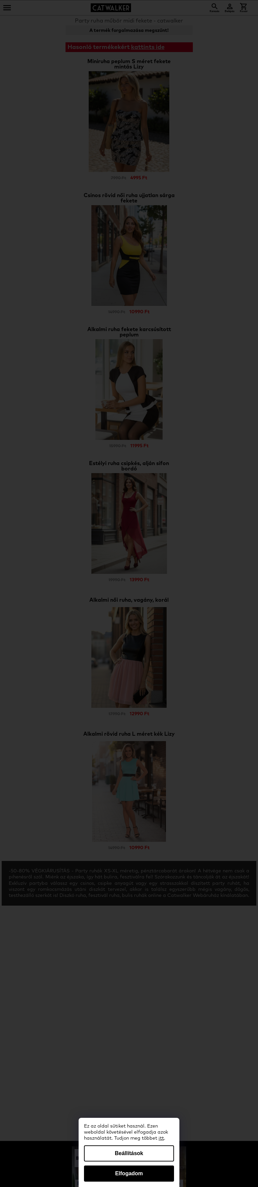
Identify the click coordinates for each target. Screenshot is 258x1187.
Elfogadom (129, 1173)
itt (161, 1138)
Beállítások (129, 1153)
